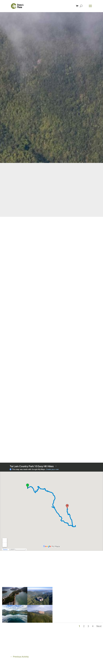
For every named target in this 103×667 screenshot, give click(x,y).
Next (98, 626)
